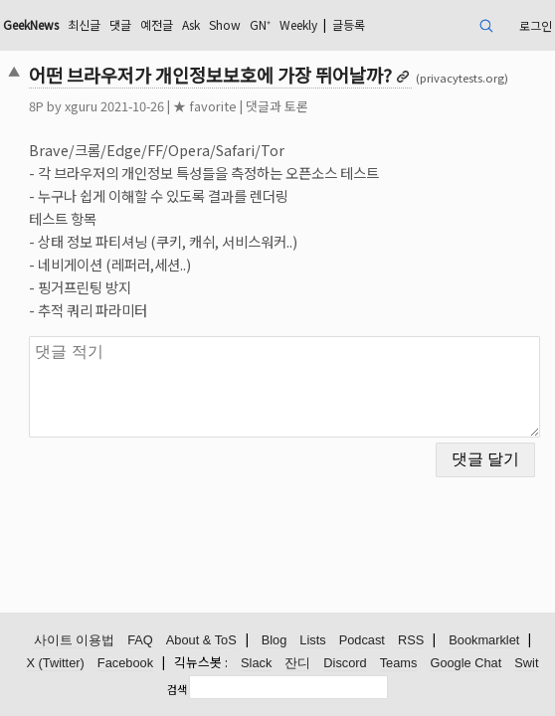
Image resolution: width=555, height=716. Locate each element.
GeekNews (31, 24)
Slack (256, 662)
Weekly (298, 24)
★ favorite (205, 105)
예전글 (156, 24)
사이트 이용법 (74, 639)
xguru (81, 105)
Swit (526, 662)
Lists (312, 639)
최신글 (84, 24)
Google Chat (465, 662)
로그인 (535, 25)
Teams (399, 662)
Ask (191, 24)
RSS (411, 639)
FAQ (140, 639)
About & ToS (201, 639)
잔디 (297, 662)
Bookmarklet (484, 639)
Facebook (125, 662)
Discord (344, 662)
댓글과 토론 (277, 105)
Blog (274, 639)
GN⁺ (260, 24)
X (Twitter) (56, 662)
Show (225, 24)
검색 (177, 689)
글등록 (348, 24)
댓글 (120, 24)
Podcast (362, 639)
